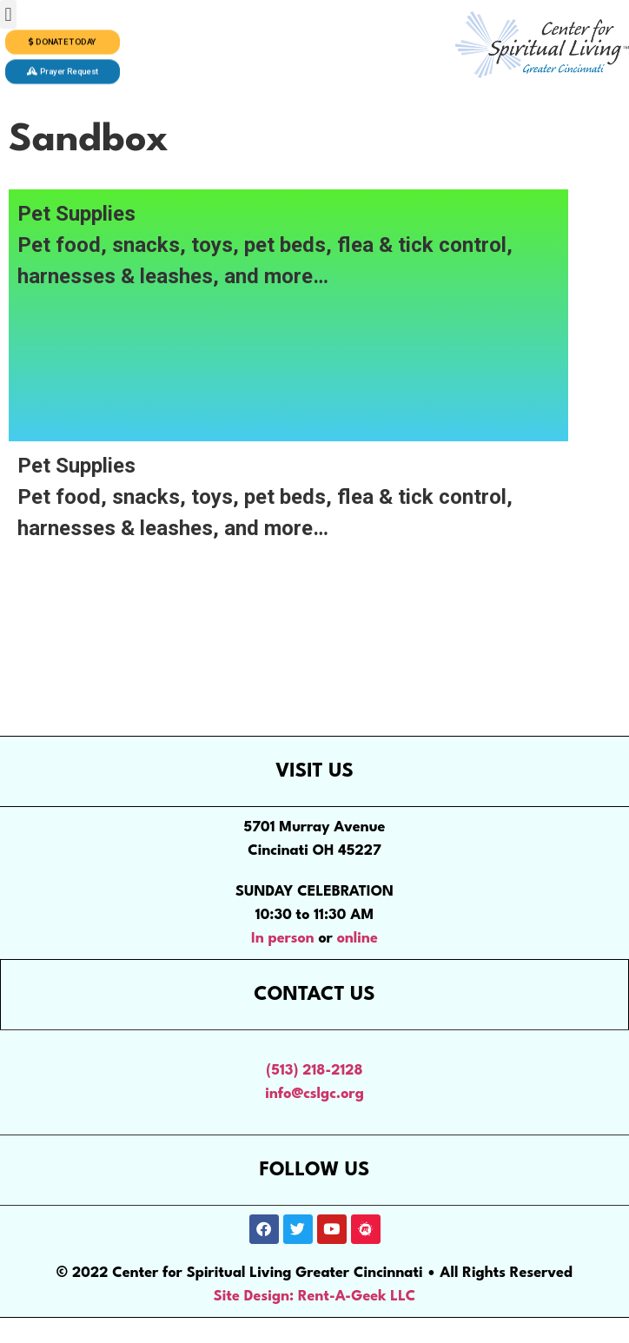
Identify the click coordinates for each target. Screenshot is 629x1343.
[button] (8, 14)
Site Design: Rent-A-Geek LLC (315, 1296)
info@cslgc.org (314, 1094)
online (357, 938)
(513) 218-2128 (314, 1070)
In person (282, 938)
